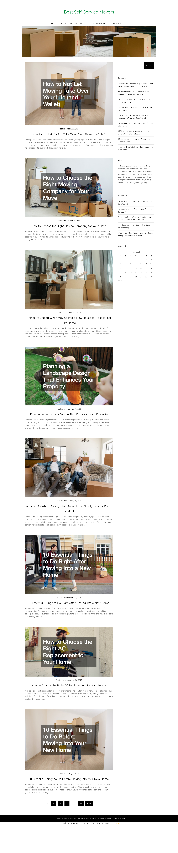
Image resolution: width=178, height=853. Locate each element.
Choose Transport (79, 23)
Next (89, 829)
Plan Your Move (119, 23)
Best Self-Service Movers (89, 11)
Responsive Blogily (105, 844)
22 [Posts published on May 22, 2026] (141, 272)
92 (81, 829)
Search (148, 65)
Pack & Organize (100, 23)
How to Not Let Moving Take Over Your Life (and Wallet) (69, 134)
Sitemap (115, 849)
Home (51, 23)
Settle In (62, 23)
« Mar (120, 280)
